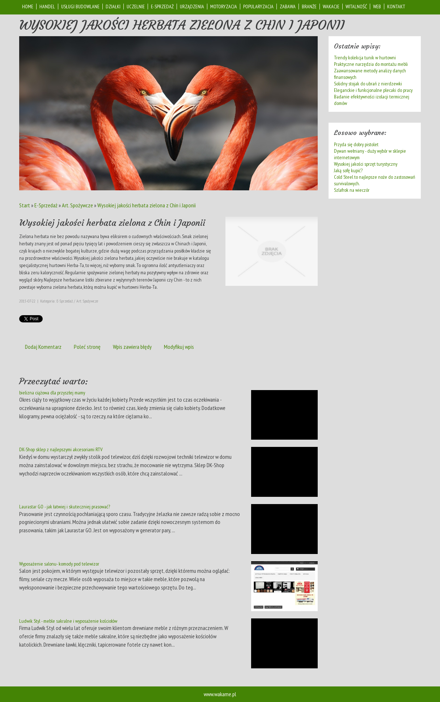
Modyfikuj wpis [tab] (179, 346)
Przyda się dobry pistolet (356, 144)
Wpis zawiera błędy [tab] (132, 346)
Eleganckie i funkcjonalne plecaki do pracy (373, 90)
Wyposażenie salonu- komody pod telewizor (59, 564)
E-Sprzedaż (46, 205)
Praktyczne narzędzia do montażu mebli (371, 64)
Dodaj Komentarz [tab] (43, 346)
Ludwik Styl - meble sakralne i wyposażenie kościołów (68, 621)
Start (24, 205)
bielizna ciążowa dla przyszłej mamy (52, 392)
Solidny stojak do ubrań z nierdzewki (368, 83)
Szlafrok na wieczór (351, 190)
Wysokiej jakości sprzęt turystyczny (365, 164)
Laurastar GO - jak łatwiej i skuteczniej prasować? (64, 506)
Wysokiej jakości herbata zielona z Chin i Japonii (146, 205)
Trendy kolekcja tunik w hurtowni (365, 57)
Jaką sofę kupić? (348, 170)
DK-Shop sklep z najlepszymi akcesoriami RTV (60, 449)
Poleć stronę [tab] (87, 346)
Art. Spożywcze (77, 205)
